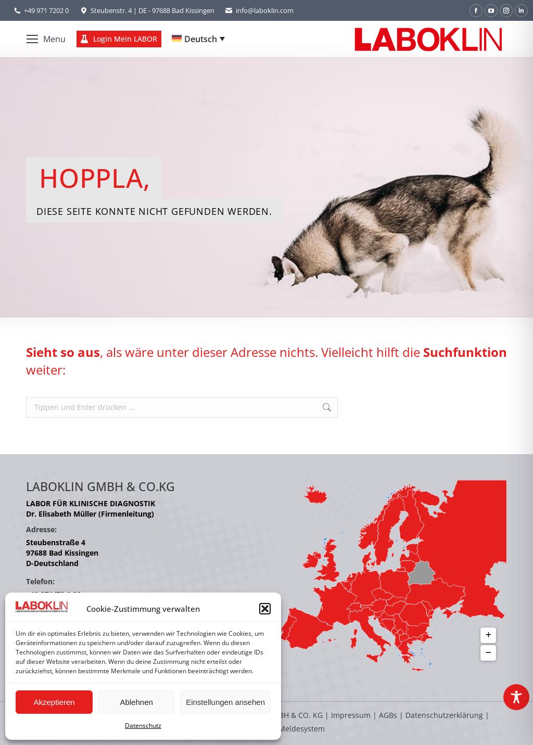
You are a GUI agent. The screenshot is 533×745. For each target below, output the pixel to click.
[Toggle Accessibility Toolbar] (516, 697)
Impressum (351, 715)
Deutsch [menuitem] (200, 39)
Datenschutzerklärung (444, 715)
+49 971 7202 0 (46, 10)
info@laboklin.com (259, 11)
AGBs (389, 715)
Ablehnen (136, 702)
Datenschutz (143, 725)
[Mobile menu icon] (46, 39)
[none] (198, 39)
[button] (265, 608)
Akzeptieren (53, 702)
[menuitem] (198, 39)
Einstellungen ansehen (225, 702)
